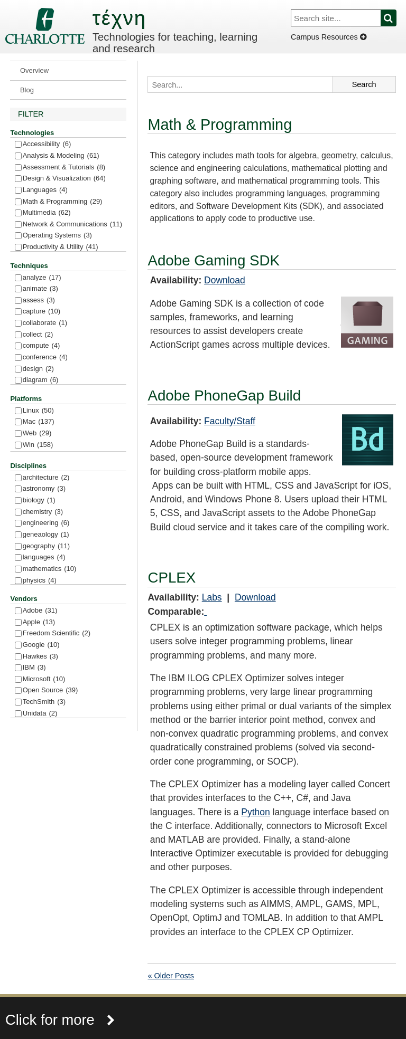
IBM (34, 668)
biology (39, 500)
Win (38, 445)
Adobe (40, 611)
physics (40, 581)
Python (255, 812)
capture (41, 312)
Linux (38, 411)
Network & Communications (72, 225)
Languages (45, 190)
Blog (27, 90)
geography (46, 546)
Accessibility (47, 144)
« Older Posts (170, 975)
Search (394, 18)
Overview (34, 70)
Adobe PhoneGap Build (224, 395)
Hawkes (40, 657)
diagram (41, 380)
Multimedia (47, 213)
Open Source (50, 690)
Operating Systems (57, 236)
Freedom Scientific (56, 633)
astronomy (44, 489)
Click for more (60, 1020)
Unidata (40, 714)
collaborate (45, 323)
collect (38, 335)
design (38, 369)
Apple (39, 622)
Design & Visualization (64, 179)
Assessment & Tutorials (64, 168)
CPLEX (171, 577)
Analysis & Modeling (61, 156)
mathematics (50, 569)
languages (44, 557)
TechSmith (44, 702)
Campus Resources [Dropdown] (328, 37)
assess (39, 301)
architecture (46, 478)
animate (40, 289)
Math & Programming (63, 202)
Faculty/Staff (229, 421)
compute (41, 346)
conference (45, 357)
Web (37, 433)
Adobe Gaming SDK (213, 260)
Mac (38, 422)
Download (224, 280)
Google (41, 645)
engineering (46, 523)
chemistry (43, 512)
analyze (42, 278)
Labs (212, 597)
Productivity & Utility (60, 247)
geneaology (46, 535)
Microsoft (44, 679)
